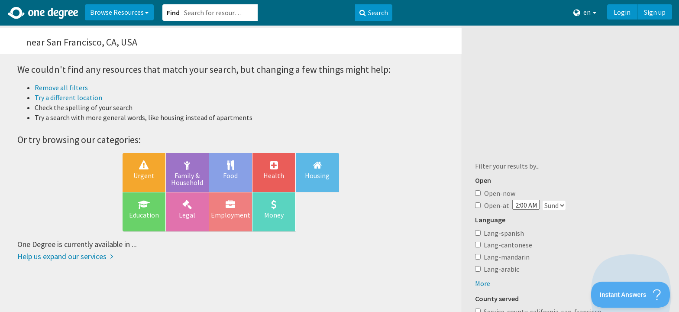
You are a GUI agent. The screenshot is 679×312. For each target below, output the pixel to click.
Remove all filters (61, 87)
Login (622, 12)
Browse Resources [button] (119, 12)
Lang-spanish (504, 233)
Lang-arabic (501, 269)
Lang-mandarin (507, 257)
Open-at (492, 205)
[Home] (43, 13)
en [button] (584, 12)
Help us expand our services (65, 256)
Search (373, 12)
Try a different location (68, 97)
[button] (339, 156)
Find (173, 12)
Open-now (495, 193)
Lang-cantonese (508, 244)
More (482, 283)
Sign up (655, 12)
